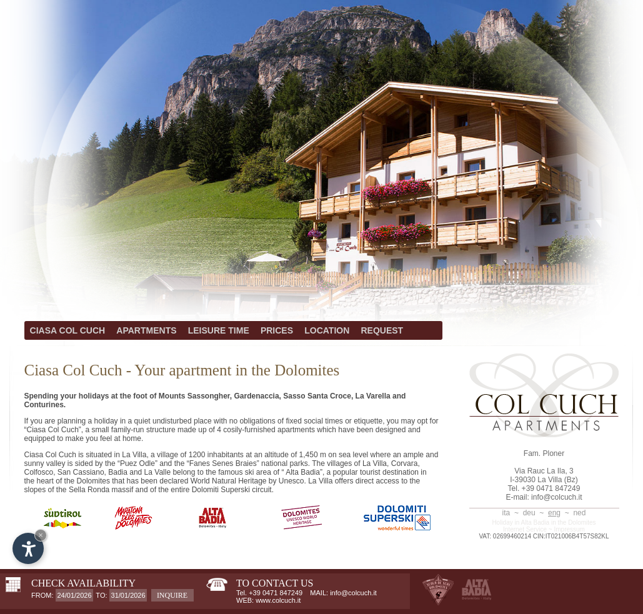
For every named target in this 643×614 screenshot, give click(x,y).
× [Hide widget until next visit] (40, 535)
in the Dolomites (573, 522)
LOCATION (326, 330)
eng (554, 512)
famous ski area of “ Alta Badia (269, 472)
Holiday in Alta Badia (520, 522)
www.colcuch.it (278, 600)
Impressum (569, 529)
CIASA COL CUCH (68, 330)
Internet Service (525, 529)
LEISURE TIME (218, 330)
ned (579, 512)
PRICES (277, 330)
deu (529, 512)
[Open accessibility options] (28, 548)
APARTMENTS (146, 330)
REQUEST (382, 330)
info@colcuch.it (556, 497)
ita (506, 512)
